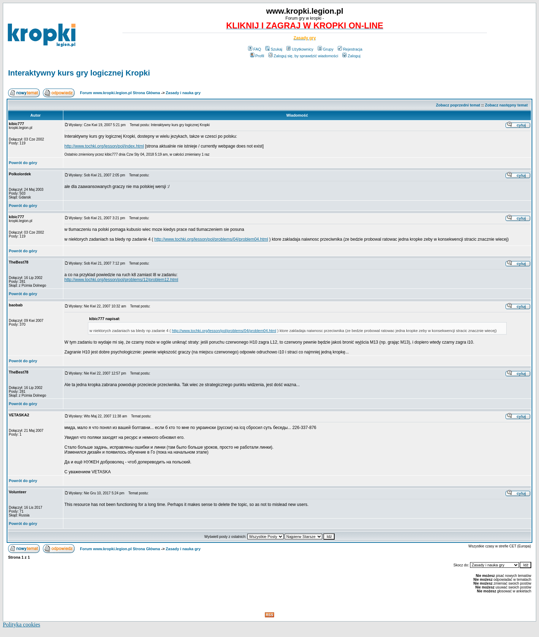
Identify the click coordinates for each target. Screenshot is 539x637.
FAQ (254, 49)
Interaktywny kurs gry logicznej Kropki (79, 73)
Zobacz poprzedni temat (458, 105)
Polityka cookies (21, 625)
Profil (257, 56)
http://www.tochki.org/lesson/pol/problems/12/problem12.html (121, 279)
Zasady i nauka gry (183, 93)
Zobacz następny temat (506, 105)
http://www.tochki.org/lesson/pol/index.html (104, 146)
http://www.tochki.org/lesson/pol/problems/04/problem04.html (211, 239)
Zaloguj (351, 56)
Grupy (326, 49)
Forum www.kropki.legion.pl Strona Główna (120, 93)
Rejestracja (350, 49)
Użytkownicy (299, 49)
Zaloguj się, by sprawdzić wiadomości (303, 56)
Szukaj (273, 49)
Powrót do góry (23, 163)
